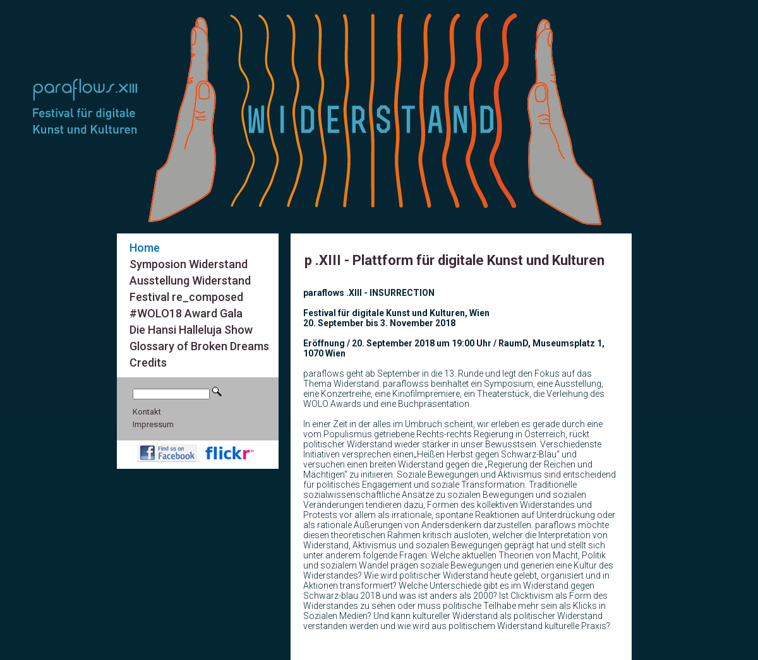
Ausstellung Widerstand (190, 280)
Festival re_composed (186, 296)
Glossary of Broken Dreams (199, 346)
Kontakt (147, 411)
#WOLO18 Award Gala (186, 313)
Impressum (153, 424)
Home (144, 247)
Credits (148, 362)
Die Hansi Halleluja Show (191, 329)
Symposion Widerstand (188, 264)
